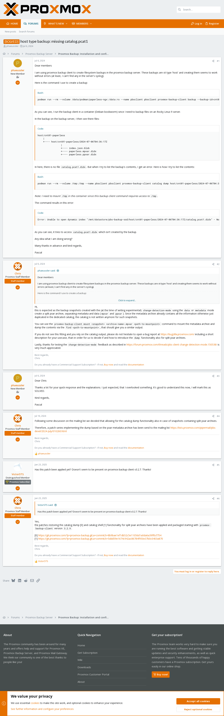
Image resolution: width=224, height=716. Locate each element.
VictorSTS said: (46, 505)
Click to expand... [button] (127, 300)
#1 (217, 60)
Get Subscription (87, 652)
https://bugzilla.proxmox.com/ (178, 334)
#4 (217, 416)
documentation (137, 364)
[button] (66, 24)
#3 (217, 376)
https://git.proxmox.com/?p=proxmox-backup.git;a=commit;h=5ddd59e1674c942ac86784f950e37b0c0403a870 (101, 538)
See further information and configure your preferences (42, 709)
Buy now (109, 364)
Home (81, 645)
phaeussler (12, 46)
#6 (217, 498)
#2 (217, 264)
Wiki (80, 660)
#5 (217, 464)
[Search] (198, 9)
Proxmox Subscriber (20, 481)
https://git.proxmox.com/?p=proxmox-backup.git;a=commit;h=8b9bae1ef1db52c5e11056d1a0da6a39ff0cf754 (100, 535)
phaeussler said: (47, 270)
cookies (35, 703)
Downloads (84, 667)
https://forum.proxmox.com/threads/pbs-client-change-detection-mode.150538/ (172, 344)
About (81, 681)
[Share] (212, 61)
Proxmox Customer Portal (93, 674)
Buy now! (160, 674)
